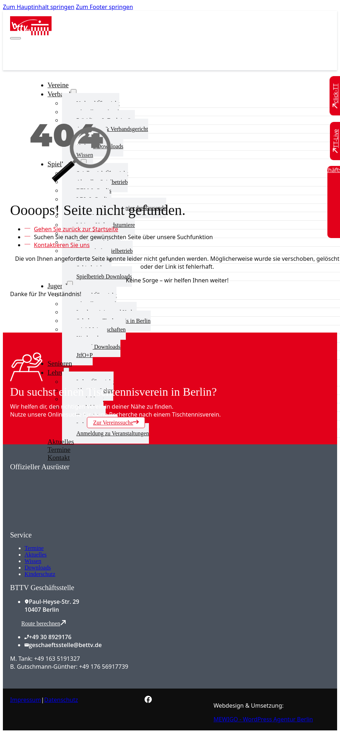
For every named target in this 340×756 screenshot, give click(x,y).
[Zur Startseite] (31, 33)
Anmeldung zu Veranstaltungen (112, 433)
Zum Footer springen (104, 7)
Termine (34, 548)
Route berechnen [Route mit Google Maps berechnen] (43, 623)
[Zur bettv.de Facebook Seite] (148, 701)
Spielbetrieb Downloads (104, 276)
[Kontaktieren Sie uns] (60, 245)
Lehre (56, 372)
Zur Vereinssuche (116, 422)
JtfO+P (84, 355)
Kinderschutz (40, 574)
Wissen (33, 561)
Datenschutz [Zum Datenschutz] (61, 700)
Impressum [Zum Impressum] (25, 700)
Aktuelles (36, 554)
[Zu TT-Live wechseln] (336, 141)
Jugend (57, 286)
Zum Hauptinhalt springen (38, 7)
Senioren (60, 363)
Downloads (38, 567)
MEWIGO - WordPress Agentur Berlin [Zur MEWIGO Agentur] (263, 719)
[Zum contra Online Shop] (64, 527)
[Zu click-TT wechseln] (336, 96)
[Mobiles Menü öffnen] (15, 38)
